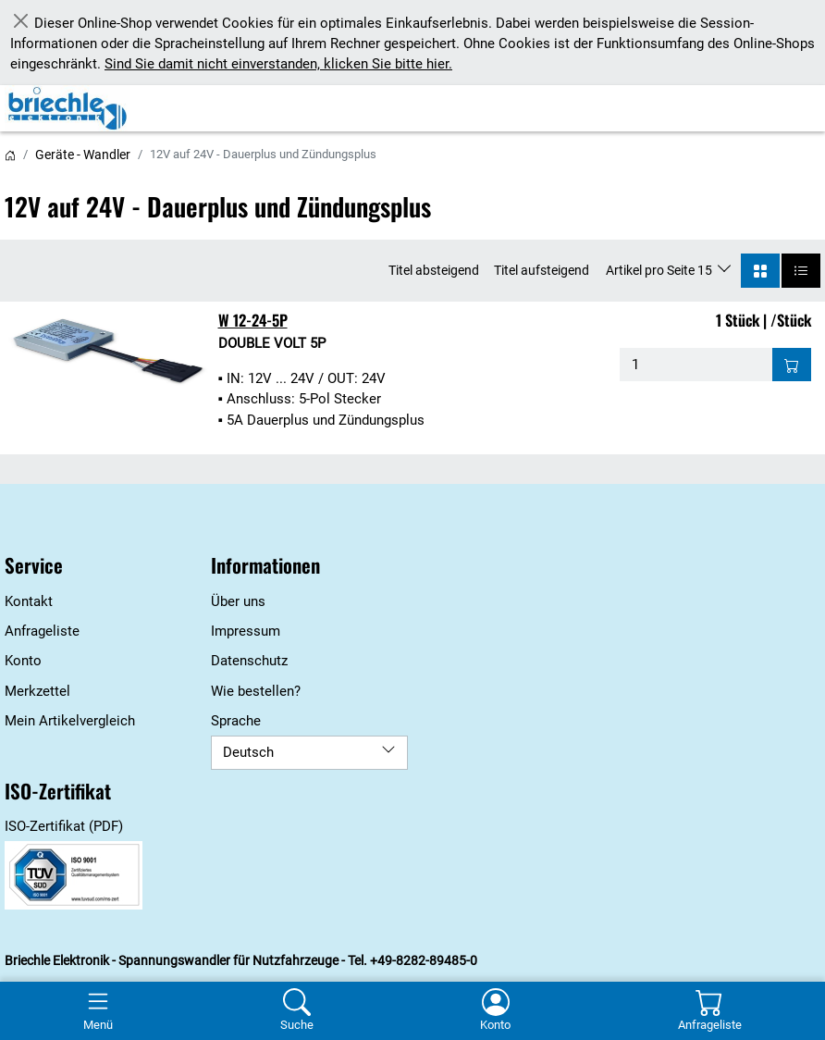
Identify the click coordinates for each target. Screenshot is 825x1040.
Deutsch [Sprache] (309, 751)
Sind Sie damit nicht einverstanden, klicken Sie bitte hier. (278, 64)
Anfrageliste (42, 631)
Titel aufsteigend (541, 270)
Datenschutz (249, 660)
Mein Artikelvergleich (70, 720)
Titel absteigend (433, 270)
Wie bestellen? (256, 691)
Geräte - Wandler (82, 154)
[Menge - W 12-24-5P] (696, 364)
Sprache (236, 720)
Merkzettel (37, 691)
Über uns (238, 601)
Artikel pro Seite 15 (660, 270)
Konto (23, 660)
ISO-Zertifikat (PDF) (64, 826)
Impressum (245, 631)
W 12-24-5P (253, 319)
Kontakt (29, 601)
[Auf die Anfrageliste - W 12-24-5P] (791, 364)
